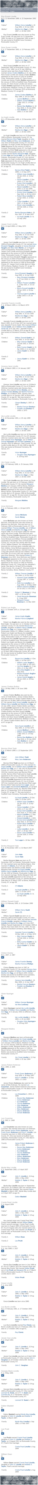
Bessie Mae (24, 106)
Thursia (23, 1103)
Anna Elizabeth (23, 273)
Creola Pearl (24, 1437)
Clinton (21, 390)
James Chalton (15, 73)
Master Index (5, 11)
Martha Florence (24, 964)
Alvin (21, 110)
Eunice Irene (24, 192)
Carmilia (5, 1395)
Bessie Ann (22, 658)
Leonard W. (7, 1393)
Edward (23, 190)
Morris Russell (25, 288)
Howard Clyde (25, 577)
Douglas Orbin (26, 455)
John (6, 155)
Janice (21, 351)
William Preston (25, 283)
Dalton (20, 1197)
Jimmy (21, 359)
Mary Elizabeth (25, 277)
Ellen (22, 1105)
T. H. (24, 1393)
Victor (16, 440)
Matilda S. (21, 1180)
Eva (22, 1102)
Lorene (22, 99)
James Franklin (9, 392)
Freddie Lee (24, 408)
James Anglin (22, 616)
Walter (29, 1268)
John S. (21, 1176)
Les (20, 1094)
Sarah (18, 155)
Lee (28, 1230)
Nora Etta (23, 670)
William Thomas (16, 528)
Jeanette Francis (24, 932)
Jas (9, 1270)
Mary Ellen (17, 248)
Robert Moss (24, 196)
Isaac (5, 787)
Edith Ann (23, 583)
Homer (22, 179)
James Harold (25, 677)
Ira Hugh (21, 798)
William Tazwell (23, 338)
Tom (25, 785)
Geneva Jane (23, 980)
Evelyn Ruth (24, 183)
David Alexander (26, 596)
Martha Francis (24, 618)
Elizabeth (21, 787)
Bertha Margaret (20, 154)
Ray (27, 1325)
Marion (22, 187)
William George (24, 1002)
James (21, 515)
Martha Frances (25, 407)
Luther (22, 201)
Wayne (23, 1111)
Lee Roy (23, 666)
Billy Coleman (24, 342)
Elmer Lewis (24, 205)
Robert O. (22, 592)
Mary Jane (22, 141)
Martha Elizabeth (26, 673)
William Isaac (25, 174)
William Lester (25, 662)
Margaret (21, 500)
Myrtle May (28, 1414)
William (23, 1107)
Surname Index (28, 9)
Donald (23, 1113)
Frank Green (23, 1073)
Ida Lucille (28, 1008)
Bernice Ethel (14, 139)
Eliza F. (20, 1078)
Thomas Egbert (25, 294)
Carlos (23, 1100)
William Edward (25, 587)
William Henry (23, 25)
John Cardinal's (12, 1482)
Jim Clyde (25, 1039)
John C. (21, 1365)
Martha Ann (21, 29)
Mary (22, 1109)
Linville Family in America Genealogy (11, 9)
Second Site (19, 1482)
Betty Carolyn (24, 347)
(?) (11, 866)
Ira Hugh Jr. (24, 217)
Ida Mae (24, 441)
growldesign (19, 1483)
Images (12, 11)
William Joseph (25, 101)
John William (22, 757)
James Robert (19, 1130)
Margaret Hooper (23, 601)
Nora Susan (20, 702)
